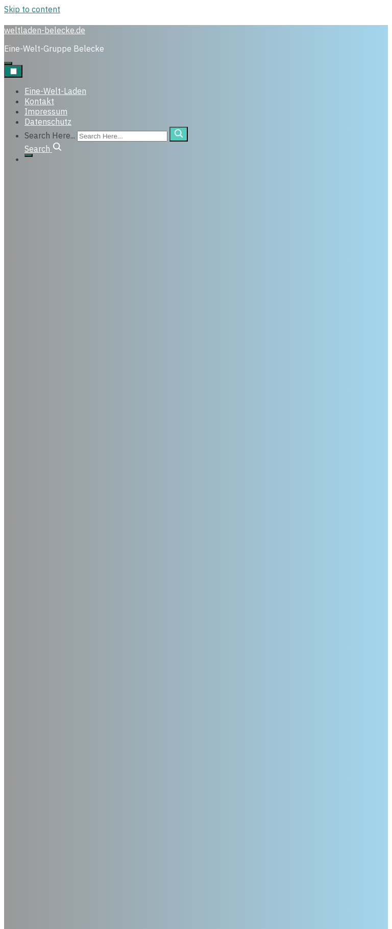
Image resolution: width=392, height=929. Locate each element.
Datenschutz (47, 122)
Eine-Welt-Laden (55, 91)
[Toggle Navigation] (13, 71)
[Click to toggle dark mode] (8, 63)
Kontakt (39, 101)
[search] (178, 134)
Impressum (45, 111)
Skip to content (32, 9)
